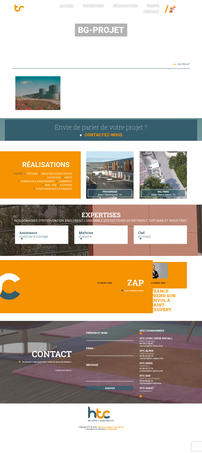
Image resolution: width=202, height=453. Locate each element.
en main (160, 238)
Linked (181, 12)
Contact (152, 10)
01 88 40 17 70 (146, 386)
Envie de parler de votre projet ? (101, 129)
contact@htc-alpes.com (151, 376)
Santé (68, 177)
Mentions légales (105, 445)
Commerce (65, 181)
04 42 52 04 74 (146, 399)
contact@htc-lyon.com (151, 364)
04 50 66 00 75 (146, 374)
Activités (66, 184)
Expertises (87, 10)
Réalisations (112, 10)
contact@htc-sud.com (150, 401)
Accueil (65, 10)
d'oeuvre (101, 238)
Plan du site (119, 445)
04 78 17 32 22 (146, 362)
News (179, 9)
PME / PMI (50, 184)
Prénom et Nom (110, 355)
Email (110, 371)
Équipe (134, 10)
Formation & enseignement (37, 181)
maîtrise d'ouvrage (41, 238)
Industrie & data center (56, 173)
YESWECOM (111, 447)
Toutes (18, 173)
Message (110, 392)
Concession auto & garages (54, 188)
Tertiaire (32, 173)
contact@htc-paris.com (151, 389)
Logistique (54, 177)
